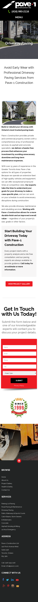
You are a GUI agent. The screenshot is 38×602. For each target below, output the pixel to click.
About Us (5, 480)
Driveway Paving (7, 510)
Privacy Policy (19, 386)
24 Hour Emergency (9, 529)
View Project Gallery (19, 284)
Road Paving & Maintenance (12, 507)
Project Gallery (7, 483)
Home (4, 477)
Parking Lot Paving (8, 504)
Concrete (5, 523)
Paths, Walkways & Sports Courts (13, 513)
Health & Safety (7, 487)
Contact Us (6, 490)
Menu (19, 17)
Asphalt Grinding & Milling (11, 526)
